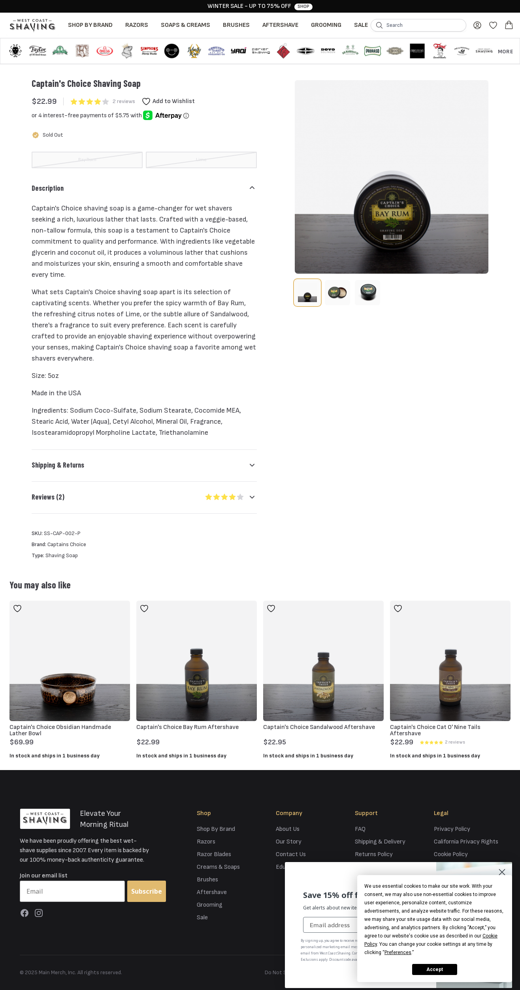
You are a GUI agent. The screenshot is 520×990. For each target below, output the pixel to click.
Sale (361, 25)
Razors (136, 25)
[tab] (307, 292)
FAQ (360, 829)
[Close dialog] (502, 872)
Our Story (288, 841)
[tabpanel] (391, 177)
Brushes (236, 25)
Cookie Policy (451, 854)
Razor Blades (214, 854)
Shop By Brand (90, 25)
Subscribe (146, 891)
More (505, 51)
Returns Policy (374, 854)
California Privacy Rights (466, 841)
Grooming (326, 25)
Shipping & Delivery (380, 841)
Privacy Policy (452, 829)
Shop (303, 6)
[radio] (87, 160)
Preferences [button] (397, 952)
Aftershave (280, 25)
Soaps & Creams (185, 25)
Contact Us (291, 854)
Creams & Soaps (218, 867)
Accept (434, 969)
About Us (288, 829)
